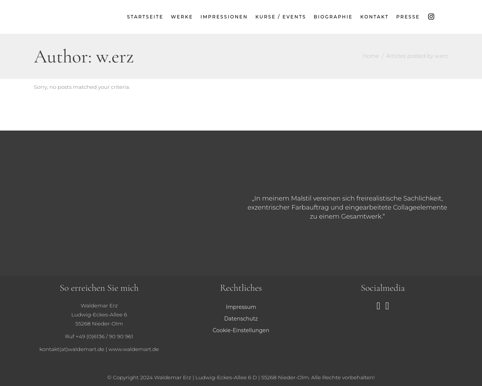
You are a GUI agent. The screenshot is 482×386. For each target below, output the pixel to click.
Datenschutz (241, 318)
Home (371, 56)
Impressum (241, 307)
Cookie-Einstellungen (241, 330)
